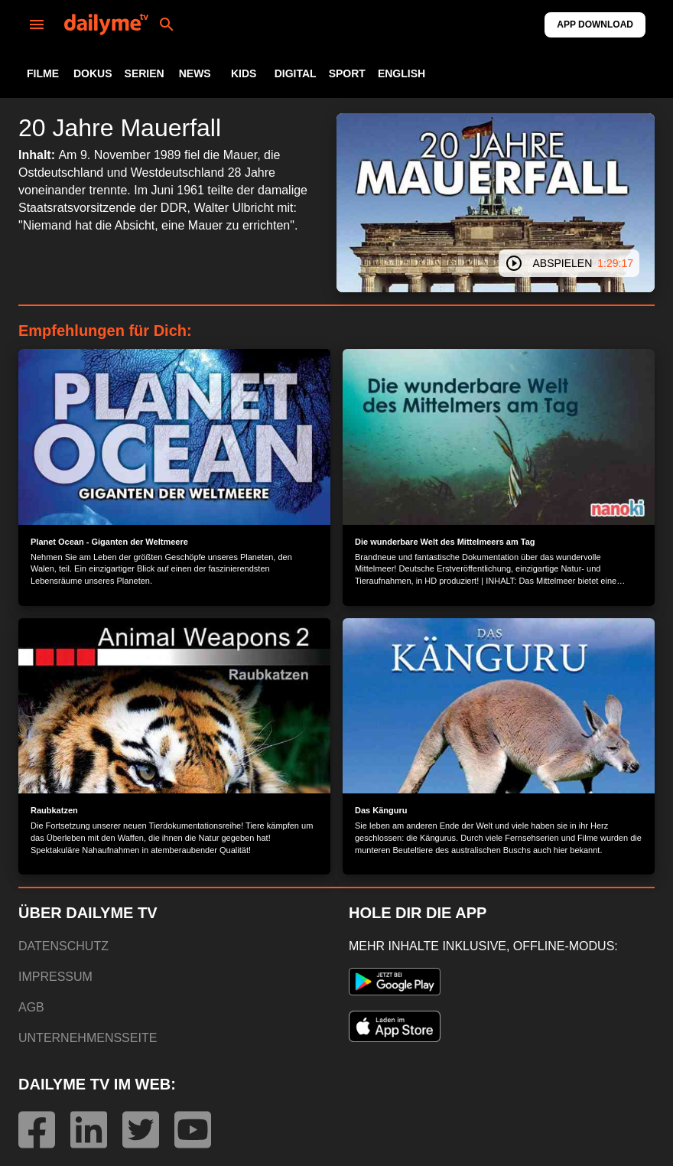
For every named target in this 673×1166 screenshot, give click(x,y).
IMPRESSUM (55, 976)
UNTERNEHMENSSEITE (87, 1037)
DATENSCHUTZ (63, 946)
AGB (31, 1007)
